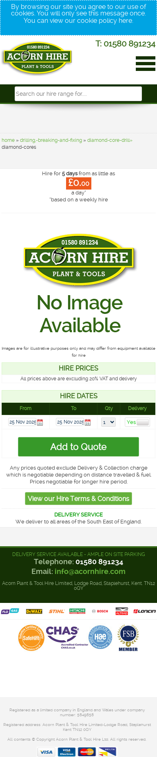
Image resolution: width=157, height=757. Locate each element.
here (125, 20)
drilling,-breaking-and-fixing (51, 140)
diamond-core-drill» (110, 140)
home (8, 140)
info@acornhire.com (90, 571)
